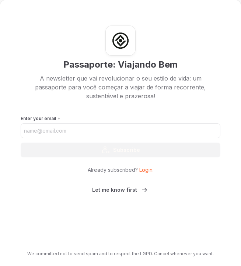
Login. (146, 170)
